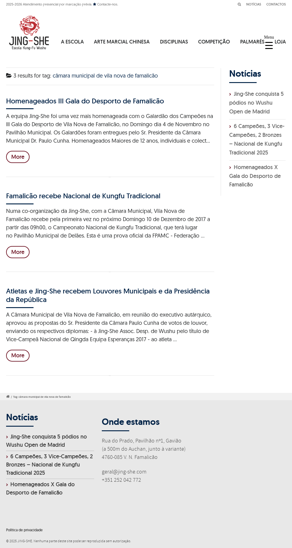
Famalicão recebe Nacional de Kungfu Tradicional (83, 195)
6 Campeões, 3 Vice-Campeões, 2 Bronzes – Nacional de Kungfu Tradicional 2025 (49, 464)
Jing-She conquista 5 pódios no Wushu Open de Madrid (256, 102)
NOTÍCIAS (253, 4)
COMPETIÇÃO (214, 41)
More (17, 156)
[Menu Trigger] (269, 41)
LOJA (280, 41)
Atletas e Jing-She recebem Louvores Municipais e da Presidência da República (108, 295)
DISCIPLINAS (174, 41)
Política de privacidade (24, 530)
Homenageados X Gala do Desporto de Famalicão (255, 176)
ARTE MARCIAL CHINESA (122, 41)
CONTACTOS (276, 4)
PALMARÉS (252, 41)
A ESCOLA (72, 41)
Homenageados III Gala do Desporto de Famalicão (85, 100)
